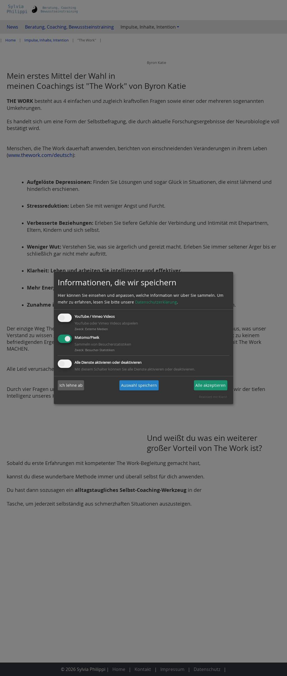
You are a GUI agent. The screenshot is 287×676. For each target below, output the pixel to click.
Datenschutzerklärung (156, 302)
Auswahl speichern (139, 385)
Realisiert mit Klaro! (213, 397)
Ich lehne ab (71, 385)
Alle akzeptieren (210, 385)
